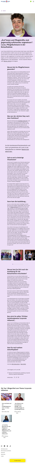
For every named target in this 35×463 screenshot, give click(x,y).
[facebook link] (14, 377)
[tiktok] (10, 446)
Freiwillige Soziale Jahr (22, 120)
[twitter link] (16, 377)
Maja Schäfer (23, 364)
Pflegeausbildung (14, 206)
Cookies (2, 456)
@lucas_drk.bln (7, 61)
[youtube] (7, 446)
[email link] (18, 377)
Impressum (3, 452)
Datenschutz (3, 454)
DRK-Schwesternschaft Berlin (6, 450)
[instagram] (1, 446)
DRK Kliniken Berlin (16, 364)
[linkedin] (4, 446)
